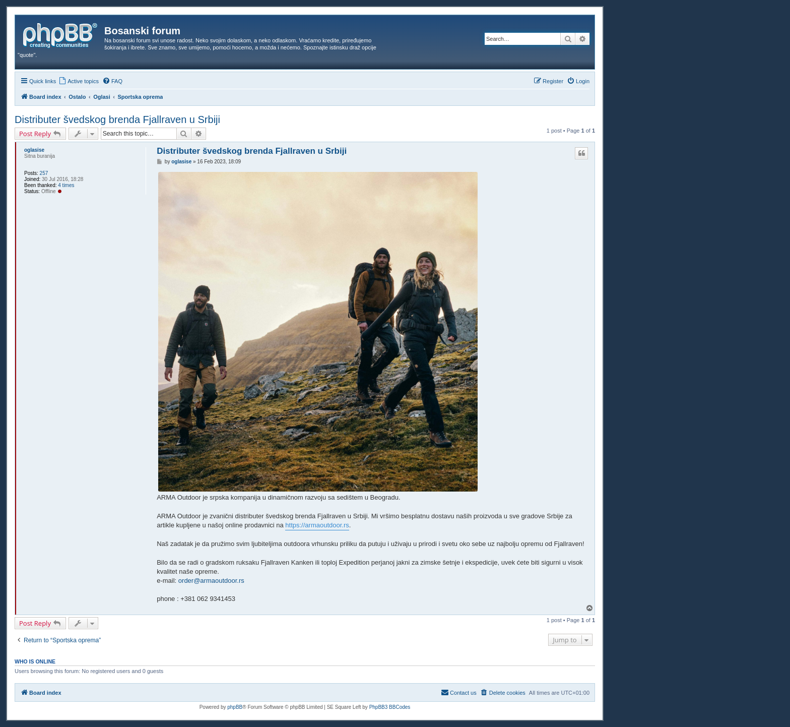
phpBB (234, 707)
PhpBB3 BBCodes (390, 707)
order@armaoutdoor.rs (211, 580)
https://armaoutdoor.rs (317, 525)
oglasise (34, 150)
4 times (66, 185)
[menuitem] (78, 81)
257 (44, 173)
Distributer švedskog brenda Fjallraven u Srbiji (117, 119)
